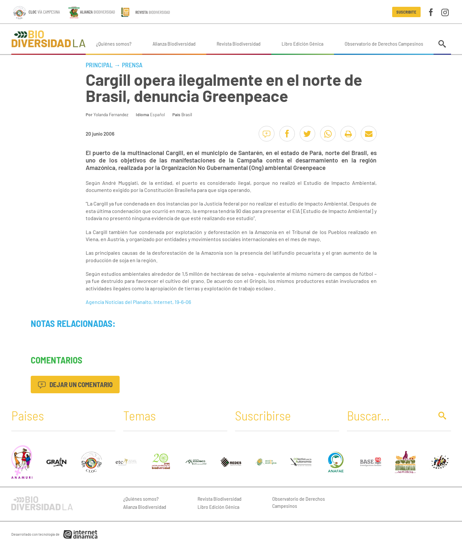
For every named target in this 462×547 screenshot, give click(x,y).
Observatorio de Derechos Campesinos (384, 43)
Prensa (132, 65)
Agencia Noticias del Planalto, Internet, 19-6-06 (138, 302)
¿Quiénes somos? (114, 43)
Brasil (186, 114)
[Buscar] (388, 415)
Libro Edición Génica (302, 43)
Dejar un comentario (75, 384)
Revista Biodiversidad (239, 43)
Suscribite (406, 12)
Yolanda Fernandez (110, 114)
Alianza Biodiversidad (174, 43)
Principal (99, 65)
